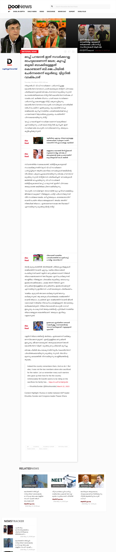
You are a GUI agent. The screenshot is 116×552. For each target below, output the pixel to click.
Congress (36, 453)
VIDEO (42, 11)
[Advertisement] (49, 236)
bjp (28, 453)
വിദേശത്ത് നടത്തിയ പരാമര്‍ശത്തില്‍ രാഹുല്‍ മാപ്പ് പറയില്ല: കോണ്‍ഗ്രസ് (59, 262)
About (8, 526)
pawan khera (31, 455)
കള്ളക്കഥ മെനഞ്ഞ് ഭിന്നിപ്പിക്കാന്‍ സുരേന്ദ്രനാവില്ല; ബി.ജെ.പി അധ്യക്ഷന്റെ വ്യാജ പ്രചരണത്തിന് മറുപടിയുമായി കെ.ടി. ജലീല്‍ (59, 157)
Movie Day (70, 532)
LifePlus (52, 532)
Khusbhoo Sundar (48, 453)
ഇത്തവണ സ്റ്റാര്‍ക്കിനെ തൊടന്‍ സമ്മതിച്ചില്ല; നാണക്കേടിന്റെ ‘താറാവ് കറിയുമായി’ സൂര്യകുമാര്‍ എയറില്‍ (57, 331)
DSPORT (72, 11)
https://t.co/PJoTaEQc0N (58, 388)
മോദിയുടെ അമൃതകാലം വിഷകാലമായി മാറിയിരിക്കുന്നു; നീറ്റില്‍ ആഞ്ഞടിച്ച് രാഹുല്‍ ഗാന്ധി (91, 503)
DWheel (34, 532)
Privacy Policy (11, 532)
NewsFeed (70, 535)
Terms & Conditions (14, 535)
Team (7, 529)
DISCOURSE (51, 11)
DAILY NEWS (32, 11)
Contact (9, 538)
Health (34, 535)
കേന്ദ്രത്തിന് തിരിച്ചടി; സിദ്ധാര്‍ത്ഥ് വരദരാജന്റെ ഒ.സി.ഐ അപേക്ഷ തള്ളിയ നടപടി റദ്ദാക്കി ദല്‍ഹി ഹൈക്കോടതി (101, 83)
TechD (34, 529)
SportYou (52, 535)
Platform (70, 529)
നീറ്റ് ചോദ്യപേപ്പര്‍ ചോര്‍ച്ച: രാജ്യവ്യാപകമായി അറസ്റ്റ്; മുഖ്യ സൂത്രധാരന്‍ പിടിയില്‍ (61, 503)
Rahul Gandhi (43, 455)
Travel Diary (53, 529)
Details (34, 538)
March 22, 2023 (63, 393)
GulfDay (52, 538)
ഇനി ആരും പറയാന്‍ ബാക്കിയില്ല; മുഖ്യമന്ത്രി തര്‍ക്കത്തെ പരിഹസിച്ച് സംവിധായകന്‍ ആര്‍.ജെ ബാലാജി (91, 45)
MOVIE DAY (62, 11)
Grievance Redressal (14, 541)
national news (63, 453)
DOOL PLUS (82, 11)
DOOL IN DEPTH (19, 11)
